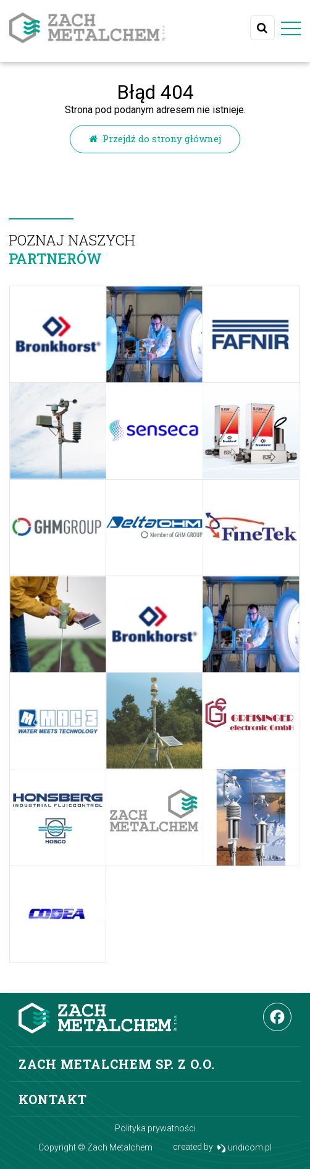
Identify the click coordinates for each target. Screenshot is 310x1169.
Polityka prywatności (155, 1128)
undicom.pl (244, 1147)
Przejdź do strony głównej (155, 138)
